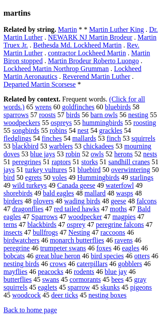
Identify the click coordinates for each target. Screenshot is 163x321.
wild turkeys (29, 185)
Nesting (79, 232)
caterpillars (92, 263)
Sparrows (44, 216)
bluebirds (118, 107)
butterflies (17, 279)
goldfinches (78, 107)
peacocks (50, 271)
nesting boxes (108, 295)
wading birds (82, 201)
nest (83, 130)
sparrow (79, 287)
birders (13, 201)
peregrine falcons (120, 224)
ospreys (61, 122)
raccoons (112, 232)
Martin (67, 29)
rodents (84, 271)
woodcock (26, 295)
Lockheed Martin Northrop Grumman (56, 68)
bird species (107, 256)
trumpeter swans (63, 248)
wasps (124, 193)
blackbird (25, 146)
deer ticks (64, 295)
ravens (123, 240)
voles (59, 177)
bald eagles (58, 193)
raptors (61, 162)
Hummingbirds (98, 177)
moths (118, 209)
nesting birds (21, 263)
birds (73, 114)
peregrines (26, 162)
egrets (33, 177)
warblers (61, 146)
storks (89, 162)
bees (117, 279)
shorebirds (18, 193)
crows (58, 263)
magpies (124, 216)
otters (142, 256)
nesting (138, 114)
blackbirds (42, 224)
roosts (47, 114)
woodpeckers (21, 122)
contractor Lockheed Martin (87, 53)
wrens (43, 107)
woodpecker (85, 216)
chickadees (98, 146)
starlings (141, 177)
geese (118, 201)
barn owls (104, 114)
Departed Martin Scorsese (39, 84)
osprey (76, 224)
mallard (95, 193)
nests (150, 154)
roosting (144, 122)
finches (52, 138)
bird (9, 177)
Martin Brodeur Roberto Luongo (93, 60)
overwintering (130, 169)
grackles (110, 130)
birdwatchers (21, 240)
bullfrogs (45, 232)
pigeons (141, 287)
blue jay (116, 271)
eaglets (47, 287)
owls (96, 154)
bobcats (14, 256)
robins (58, 130)
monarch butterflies (77, 240)
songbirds (25, 130)
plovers (43, 201)
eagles (130, 248)
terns (10, 224)
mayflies (15, 271)
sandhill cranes (129, 162)
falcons (146, 201)
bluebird (88, 169)
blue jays (42, 154)
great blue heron (57, 256)
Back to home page (30, 310)
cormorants (85, 279)
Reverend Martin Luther (96, 76)
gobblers (130, 263)
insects (13, 232)
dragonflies (27, 209)
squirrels (143, 138)
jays (9, 169)
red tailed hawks (77, 209)
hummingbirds (102, 122)
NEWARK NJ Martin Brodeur (90, 37)
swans (50, 279)
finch (113, 138)
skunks (110, 287)
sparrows (16, 114)
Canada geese (76, 185)
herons (123, 154)
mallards (84, 138)
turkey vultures (46, 169)
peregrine (16, 248)
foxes (104, 248)
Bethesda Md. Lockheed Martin (77, 45)
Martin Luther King (116, 29)
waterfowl (120, 185)
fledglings (17, 138)
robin (73, 154)
